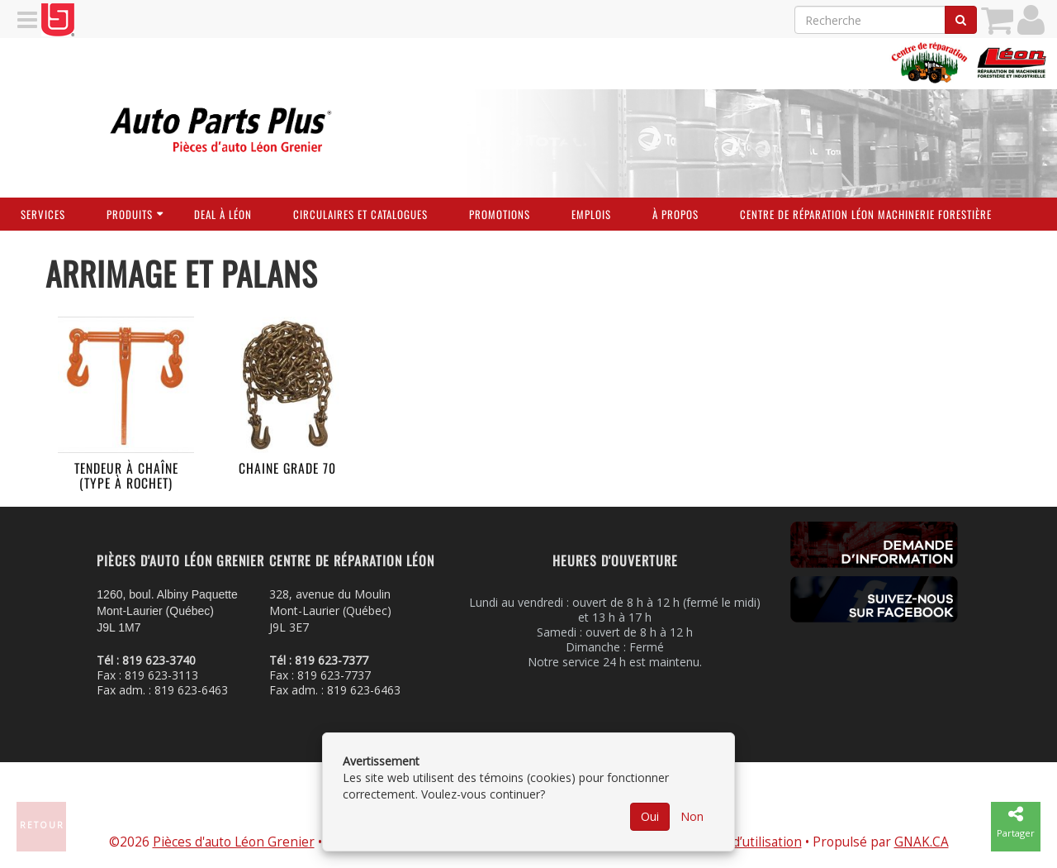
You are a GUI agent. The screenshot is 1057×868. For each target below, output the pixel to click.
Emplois (591, 214)
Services (43, 214)
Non (692, 816)
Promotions (499, 214)
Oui (650, 816)
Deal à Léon (223, 214)
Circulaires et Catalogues (360, 214)
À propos (675, 214)
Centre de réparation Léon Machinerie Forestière (866, 214)
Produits (130, 214)
